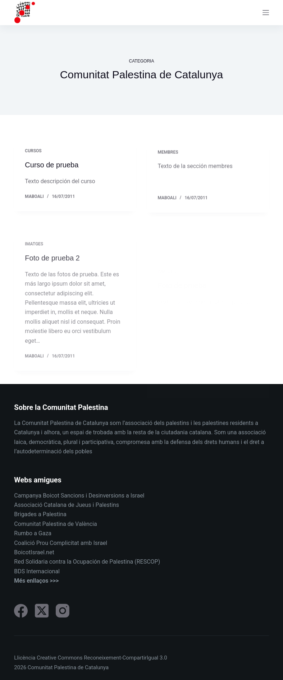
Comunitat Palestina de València (55, 524)
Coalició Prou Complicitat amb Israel (60, 543)
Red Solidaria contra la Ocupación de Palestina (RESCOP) (87, 561)
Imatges (34, 251)
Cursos (33, 151)
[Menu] (266, 12)
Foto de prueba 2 (52, 265)
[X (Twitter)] (42, 610)
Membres (168, 153)
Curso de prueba (51, 165)
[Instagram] (62, 610)
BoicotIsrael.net (34, 552)
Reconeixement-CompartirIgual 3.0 (125, 657)
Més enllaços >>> (36, 580)
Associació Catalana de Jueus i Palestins (66, 504)
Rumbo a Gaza (32, 533)
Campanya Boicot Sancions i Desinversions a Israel (79, 495)
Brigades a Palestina (40, 514)
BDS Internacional (37, 571)
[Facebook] (21, 610)
